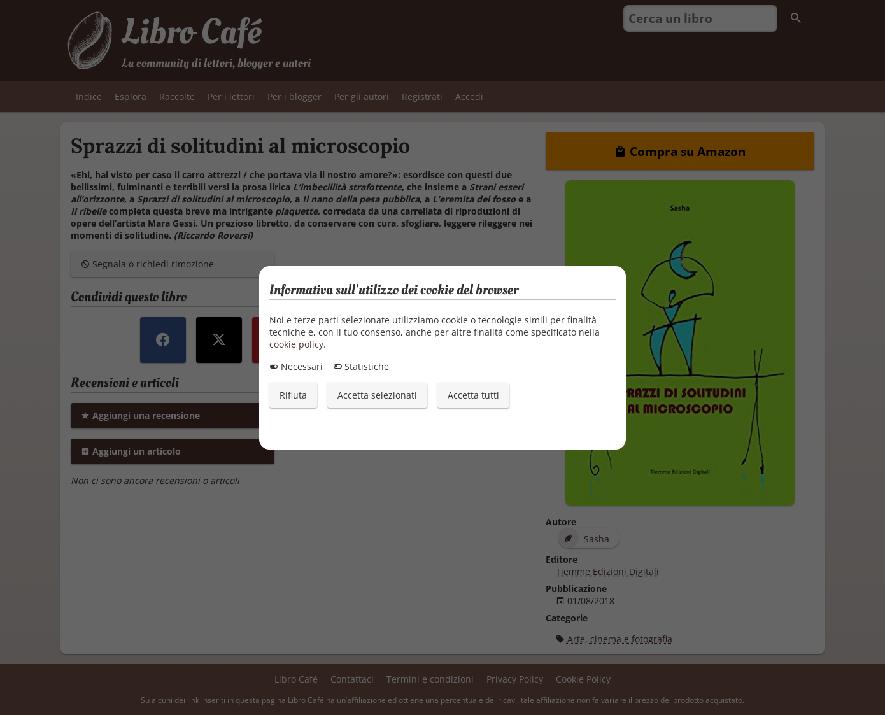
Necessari (296, 366)
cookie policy (296, 344)
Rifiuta (293, 395)
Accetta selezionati (377, 395)
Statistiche (361, 366)
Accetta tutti (473, 395)
